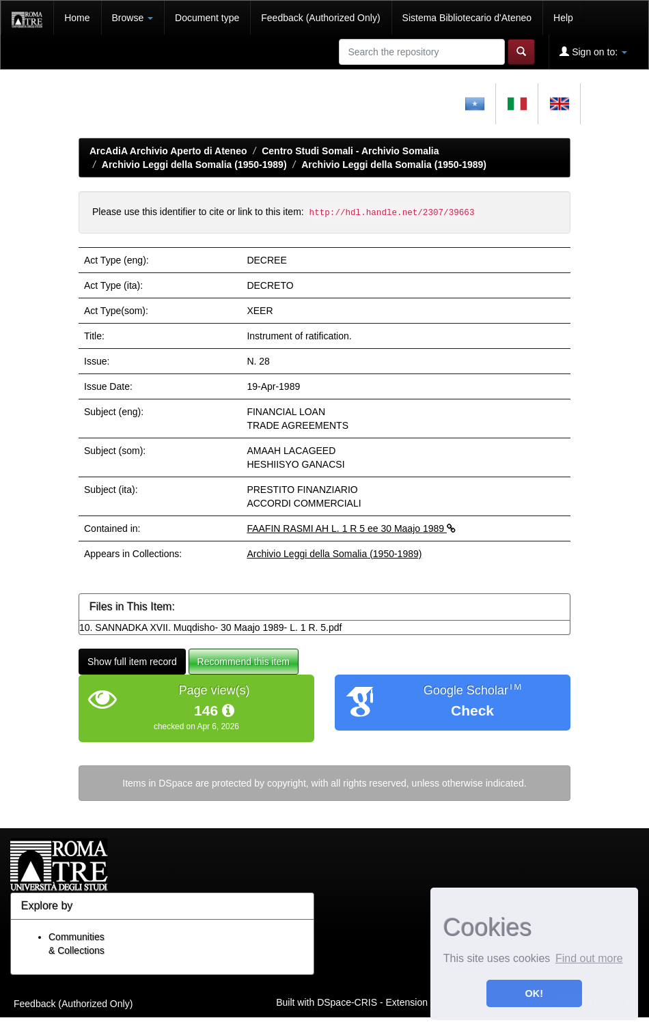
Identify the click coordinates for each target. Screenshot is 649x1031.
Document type (207, 17)
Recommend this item (243, 661)
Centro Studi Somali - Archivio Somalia (350, 150)
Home (76, 17)
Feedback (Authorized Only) (320, 17)
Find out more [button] (589, 958)
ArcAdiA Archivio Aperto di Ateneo (168, 150)
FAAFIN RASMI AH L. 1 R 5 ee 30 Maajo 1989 (351, 528)
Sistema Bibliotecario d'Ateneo (466, 17)
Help (563, 17)
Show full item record (132, 661)
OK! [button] (534, 993)
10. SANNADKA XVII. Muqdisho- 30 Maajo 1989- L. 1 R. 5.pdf (210, 627)
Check (472, 710)
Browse (133, 17)
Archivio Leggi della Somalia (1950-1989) (194, 164)
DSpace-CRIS (347, 1002)
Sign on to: (593, 51)
